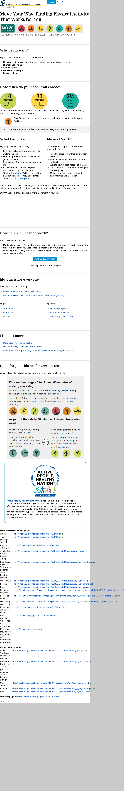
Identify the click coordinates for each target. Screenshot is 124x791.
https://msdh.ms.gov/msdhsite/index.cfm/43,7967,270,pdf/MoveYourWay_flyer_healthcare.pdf (53, 661)
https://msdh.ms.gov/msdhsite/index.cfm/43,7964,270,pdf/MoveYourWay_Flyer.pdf (48, 650)
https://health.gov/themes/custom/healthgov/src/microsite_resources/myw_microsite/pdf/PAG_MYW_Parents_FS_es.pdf (67, 595)
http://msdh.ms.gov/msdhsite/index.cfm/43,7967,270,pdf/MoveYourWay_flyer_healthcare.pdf (55, 562)
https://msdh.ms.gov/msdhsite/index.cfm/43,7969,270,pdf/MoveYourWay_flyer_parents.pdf (52, 688)
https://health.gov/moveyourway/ (28, 629)
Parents (6, 312)
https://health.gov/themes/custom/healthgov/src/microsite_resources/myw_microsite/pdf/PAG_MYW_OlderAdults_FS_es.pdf (69, 590)
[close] (60, 2)
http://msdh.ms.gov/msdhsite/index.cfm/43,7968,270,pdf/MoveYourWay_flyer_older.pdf (52, 580)
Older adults (9, 308)
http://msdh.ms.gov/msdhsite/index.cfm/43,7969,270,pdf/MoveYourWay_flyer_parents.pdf (53, 584)
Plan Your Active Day (45, 259)
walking (17, 173)
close (7, 701)
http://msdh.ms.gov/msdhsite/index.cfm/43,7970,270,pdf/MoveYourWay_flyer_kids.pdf (52, 587)
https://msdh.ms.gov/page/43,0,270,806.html (38, 696)
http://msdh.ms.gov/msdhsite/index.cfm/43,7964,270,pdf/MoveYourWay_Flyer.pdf (49, 551)
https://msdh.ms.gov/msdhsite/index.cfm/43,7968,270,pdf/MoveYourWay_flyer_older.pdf (50, 683)
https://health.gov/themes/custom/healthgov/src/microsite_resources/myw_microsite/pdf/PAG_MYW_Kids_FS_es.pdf (65, 601)
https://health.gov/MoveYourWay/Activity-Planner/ (36, 545)
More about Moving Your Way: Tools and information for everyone (34, 350)
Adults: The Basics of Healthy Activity (20, 291)
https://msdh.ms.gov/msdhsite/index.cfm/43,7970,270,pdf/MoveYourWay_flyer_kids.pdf (50, 691)
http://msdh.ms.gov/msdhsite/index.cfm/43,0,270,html (38, 533)
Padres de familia (58, 312)
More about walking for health (17, 342)
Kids (5, 316)
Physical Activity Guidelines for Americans (22, 346)
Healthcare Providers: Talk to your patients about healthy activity (34, 295)
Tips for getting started (21, 178)
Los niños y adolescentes (61, 316)
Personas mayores (59, 308)
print (51, 2)
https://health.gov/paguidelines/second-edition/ (35, 615)
